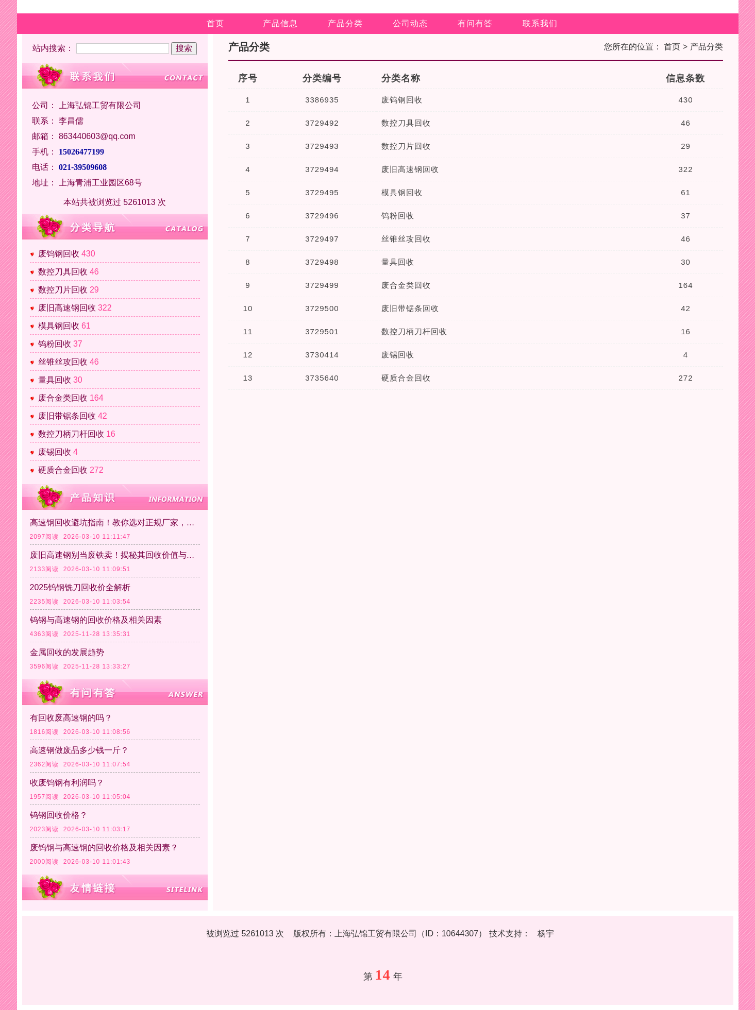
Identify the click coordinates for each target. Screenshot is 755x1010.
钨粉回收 (54, 343)
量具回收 (54, 379)
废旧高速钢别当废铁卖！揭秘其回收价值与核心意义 (115, 555)
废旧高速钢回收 (67, 307)
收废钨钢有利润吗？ (67, 782)
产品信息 (280, 23)
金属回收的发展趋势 (67, 652)
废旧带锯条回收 (67, 416)
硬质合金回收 (63, 470)
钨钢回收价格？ (59, 815)
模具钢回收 (58, 325)
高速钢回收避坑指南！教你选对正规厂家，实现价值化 (115, 522)
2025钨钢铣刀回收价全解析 (80, 587)
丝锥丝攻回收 (63, 361)
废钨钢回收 (58, 253)
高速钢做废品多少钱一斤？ (79, 750)
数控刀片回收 (63, 289)
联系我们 (540, 23)
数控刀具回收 (63, 271)
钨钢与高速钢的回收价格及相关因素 (96, 619)
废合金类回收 (63, 397)
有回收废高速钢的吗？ (71, 717)
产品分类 (345, 23)
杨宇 (546, 933)
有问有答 (475, 23)
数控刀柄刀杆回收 (71, 434)
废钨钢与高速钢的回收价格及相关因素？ (104, 847)
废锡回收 (54, 452)
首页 (215, 23)
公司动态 (410, 23)
